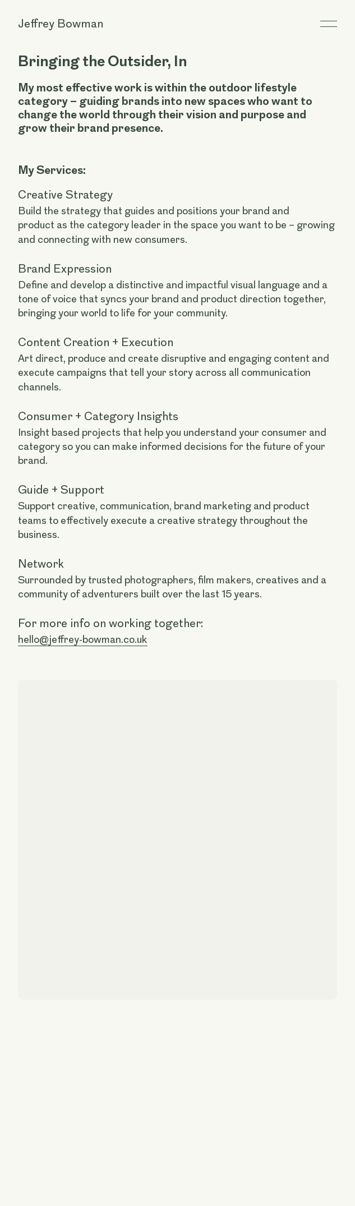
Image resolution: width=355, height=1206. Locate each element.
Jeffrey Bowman (60, 23)
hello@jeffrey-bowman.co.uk (82, 639)
